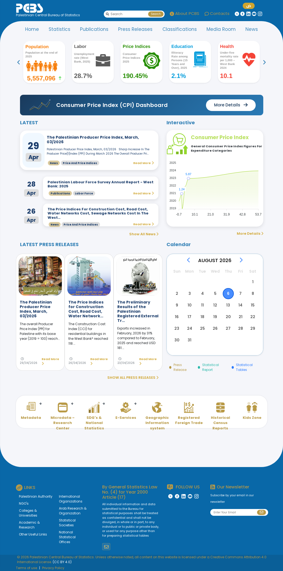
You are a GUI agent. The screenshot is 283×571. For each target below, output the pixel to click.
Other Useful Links (33, 534)
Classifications (179, 29)
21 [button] (240, 316)
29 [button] (252, 328)
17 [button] (189, 316)
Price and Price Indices (80, 163)
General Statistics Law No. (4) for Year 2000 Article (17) (129, 492)
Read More (50, 361)
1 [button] (253, 282)
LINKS (25, 487)
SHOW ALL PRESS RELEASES (132, 377)
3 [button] (189, 293)
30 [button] (176, 340)
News (251, 29)
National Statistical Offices (67, 537)
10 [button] (190, 305)
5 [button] (215, 293)
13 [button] (228, 305)
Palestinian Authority (35, 496)
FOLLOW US (183, 487)
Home (32, 29)
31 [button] (189, 340)
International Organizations (70, 499)
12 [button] (215, 305)
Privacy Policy (53, 568)
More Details (250, 233)
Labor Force (84, 193)
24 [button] (189, 328)
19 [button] (215, 316)
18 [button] (202, 316)
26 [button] (215, 328)
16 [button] (177, 316)
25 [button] (202, 328)
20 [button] (228, 316)
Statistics (59, 29)
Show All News (143, 234)
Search (156, 14)
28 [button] (240, 328)
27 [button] (228, 328)
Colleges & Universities (28, 513)
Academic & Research (29, 525)
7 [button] (240, 293)
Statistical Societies (67, 522)
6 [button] (228, 293)
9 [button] (177, 305)
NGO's (24, 503)
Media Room (221, 29)
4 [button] (202, 293)
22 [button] (252, 316)
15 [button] (253, 305)
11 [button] (202, 305)
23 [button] (176, 328)
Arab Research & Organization (72, 510)
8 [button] (253, 293)
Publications (94, 29)
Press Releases (135, 29)
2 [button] (177, 293)
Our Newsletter (229, 487)
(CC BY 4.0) (62, 562)
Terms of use (26, 568)
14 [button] (240, 305)
